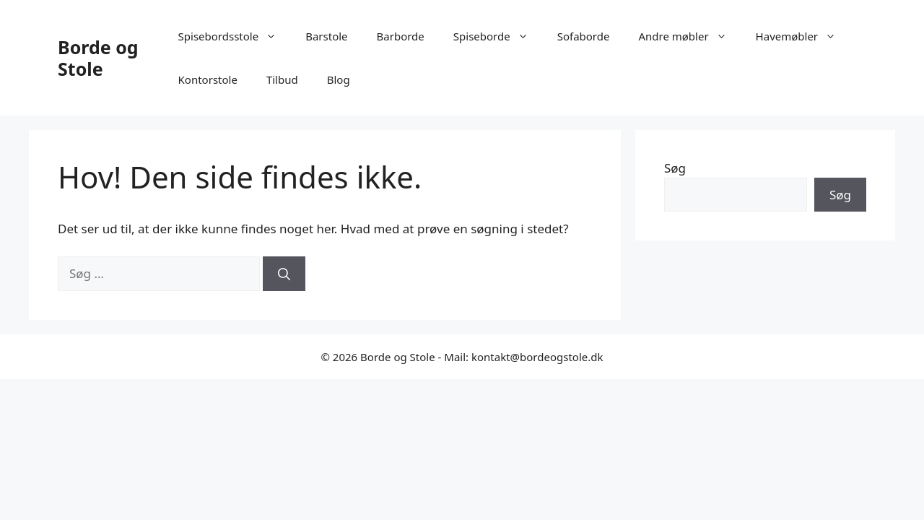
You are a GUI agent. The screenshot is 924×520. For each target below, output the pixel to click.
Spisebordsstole (235, 36)
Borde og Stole (98, 58)
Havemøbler (803, 36)
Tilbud (282, 79)
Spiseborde (498, 36)
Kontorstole (207, 79)
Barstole (326, 36)
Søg (675, 168)
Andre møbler (689, 36)
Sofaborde (583, 36)
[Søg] (284, 273)
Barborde (400, 36)
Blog (338, 79)
